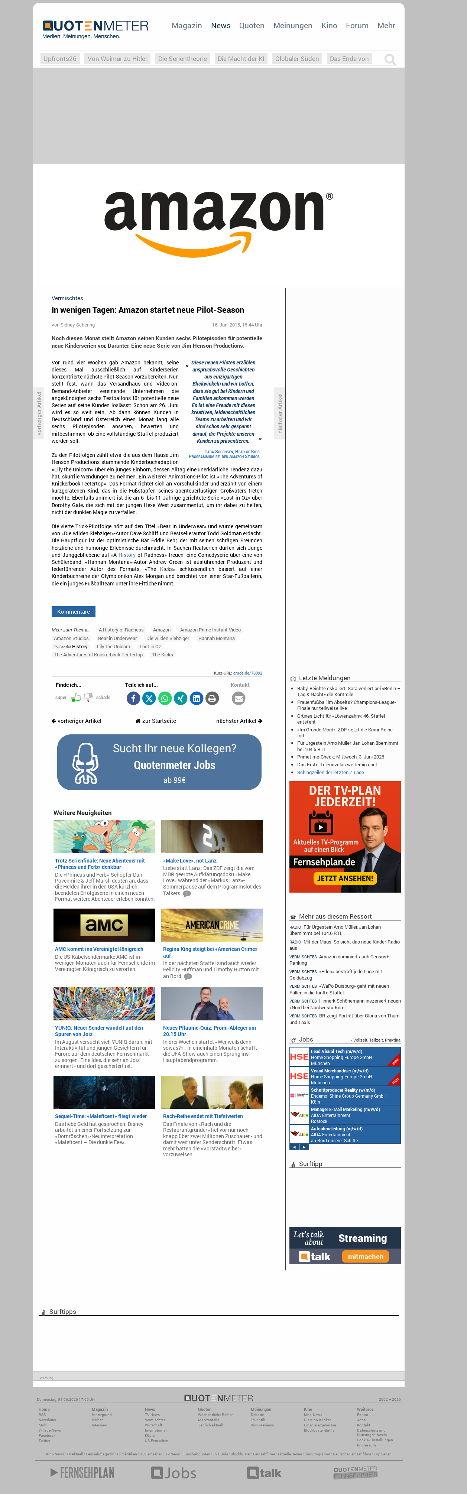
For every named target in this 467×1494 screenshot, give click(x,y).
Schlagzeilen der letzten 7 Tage (330, 772)
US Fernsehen (151, 1454)
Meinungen (292, 25)
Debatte (257, 1414)
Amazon (162, 630)
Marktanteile (208, 1419)
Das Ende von (349, 58)
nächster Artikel (239, 720)
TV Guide (220, 1454)
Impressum (366, 1445)
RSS (42, 1414)
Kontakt (363, 1425)
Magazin (187, 25)
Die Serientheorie (182, 58)
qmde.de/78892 (247, 673)
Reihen (98, 1419)
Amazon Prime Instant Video (210, 630)
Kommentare (73, 611)
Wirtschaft (153, 1425)
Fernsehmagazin (100, 1454)
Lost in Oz (150, 646)
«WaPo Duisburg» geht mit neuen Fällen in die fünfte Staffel (339, 989)
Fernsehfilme (264, 1454)
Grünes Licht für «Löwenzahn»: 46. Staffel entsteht (341, 718)
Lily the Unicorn (113, 646)
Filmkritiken (127, 1454)
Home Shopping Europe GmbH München (345, 1057)
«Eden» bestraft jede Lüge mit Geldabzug (335, 974)
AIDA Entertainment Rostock (335, 1114)
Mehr (386, 25)
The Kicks (162, 654)
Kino (329, 25)
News (221, 25)
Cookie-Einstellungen (375, 1440)
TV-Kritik (258, 1419)
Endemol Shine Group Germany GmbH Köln (338, 1095)
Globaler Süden (297, 58)
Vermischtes (155, 1419)
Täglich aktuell (210, 1425)
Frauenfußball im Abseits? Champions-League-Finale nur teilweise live (346, 705)
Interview (99, 1425)
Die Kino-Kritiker (317, 1419)
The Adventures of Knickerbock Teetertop (98, 654)
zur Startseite (156, 720)
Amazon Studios (71, 638)
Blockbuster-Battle (319, 1430)
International (156, 1430)
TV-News (152, 1414)
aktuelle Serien (290, 1454)
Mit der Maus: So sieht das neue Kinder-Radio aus (344, 945)
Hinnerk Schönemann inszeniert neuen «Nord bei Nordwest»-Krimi (345, 1004)
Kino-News (313, 1414)
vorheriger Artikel (76, 720)
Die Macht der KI (241, 58)
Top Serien (383, 1454)
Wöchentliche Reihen (216, 1414)
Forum (357, 25)
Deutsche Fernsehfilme (352, 1454)
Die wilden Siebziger (167, 638)
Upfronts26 (60, 58)
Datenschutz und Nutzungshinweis (372, 1432)
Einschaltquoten (196, 1454)
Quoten (252, 25)
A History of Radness (121, 630)
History (127, 555)
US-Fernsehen (156, 1440)
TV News (172, 1454)
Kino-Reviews (262, 1425)
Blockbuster (240, 1454)
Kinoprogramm (317, 1454)
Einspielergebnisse (320, 1425)
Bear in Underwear (117, 638)
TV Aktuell (75, 1454)
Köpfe (150, 1435)
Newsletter (47, 1419)
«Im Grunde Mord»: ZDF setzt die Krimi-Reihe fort (345, 732)
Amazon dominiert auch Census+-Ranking (339, 960)
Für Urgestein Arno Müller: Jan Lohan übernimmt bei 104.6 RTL (348, 746)
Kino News (55, 1454)
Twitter (44, 1440)
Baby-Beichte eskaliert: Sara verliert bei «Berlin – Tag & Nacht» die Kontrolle (348, 691)
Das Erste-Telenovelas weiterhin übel (337, 764)
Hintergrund (102, 1414)
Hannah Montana (216, 638)
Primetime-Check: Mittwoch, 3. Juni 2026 (340, 756)
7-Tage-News (50, 1430)
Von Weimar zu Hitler (117, 58)
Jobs (361, 1419)
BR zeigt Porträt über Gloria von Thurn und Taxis (344, 1019)
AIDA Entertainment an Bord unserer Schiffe (326, 1134)
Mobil (44, 1425)
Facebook (47, 1435)
